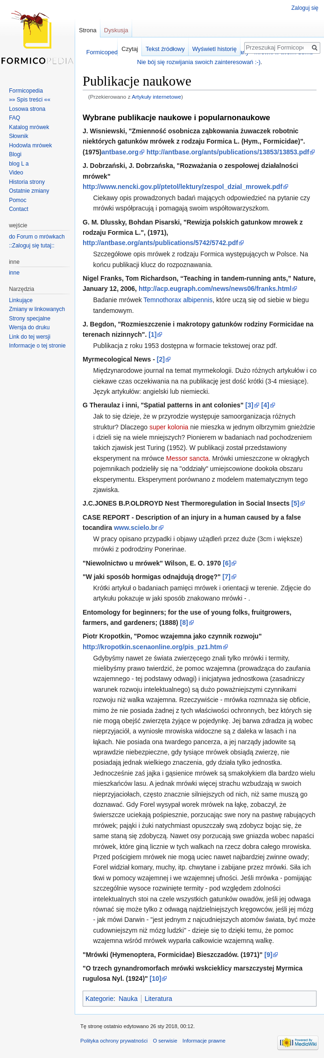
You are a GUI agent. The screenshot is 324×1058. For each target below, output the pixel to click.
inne (14, 272)
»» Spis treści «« (29, 99)
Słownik (18, 136)
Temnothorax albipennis (177, 300)
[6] (227, 563)
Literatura (158, 998)
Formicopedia (26, 90)
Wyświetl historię (214, 48)
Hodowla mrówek (30, 145)
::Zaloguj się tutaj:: (31, 245)
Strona (88, 30)
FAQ (14, 118)
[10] (156, 978)
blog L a (18, 163)
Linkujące (21, 300)
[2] (161, 359)
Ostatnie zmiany (29, 191)
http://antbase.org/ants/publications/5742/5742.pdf (160, 242)
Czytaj (129, 48)
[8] (184, 622)
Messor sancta (187, 458)
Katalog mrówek (29, 127)
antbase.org (119, 152)
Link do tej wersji (29, 336)
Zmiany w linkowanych (37, 309)
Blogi (15, 154)
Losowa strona (27, 109)
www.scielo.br (136, 527)
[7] (227, 576)
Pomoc (17, 200)
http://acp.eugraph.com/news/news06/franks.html (215, 288)
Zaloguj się (304, 8)
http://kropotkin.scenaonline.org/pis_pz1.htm (152, 647)
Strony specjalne (29, 318)
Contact (18, 209)
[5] (295, 503)
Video (16, 172)
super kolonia (168, 427)
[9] (268, 954)
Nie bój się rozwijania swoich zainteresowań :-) (199, 61)
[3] (250, 405)
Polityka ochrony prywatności (114, 1041)
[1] (152, 334)
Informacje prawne (204, 1041)
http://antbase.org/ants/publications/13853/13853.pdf (228, 152)
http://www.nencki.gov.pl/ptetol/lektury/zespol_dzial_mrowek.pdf (182, 186)
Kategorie (99, 998)
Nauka (128, 998)
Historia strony (27, 182)
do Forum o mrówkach (36, 236)
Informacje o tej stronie (37, 345)
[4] (265, 405)
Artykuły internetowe (156, 97)
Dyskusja (116, 30)
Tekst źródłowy (165, 48)
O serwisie (165, 1041)
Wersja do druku (29, 327)
